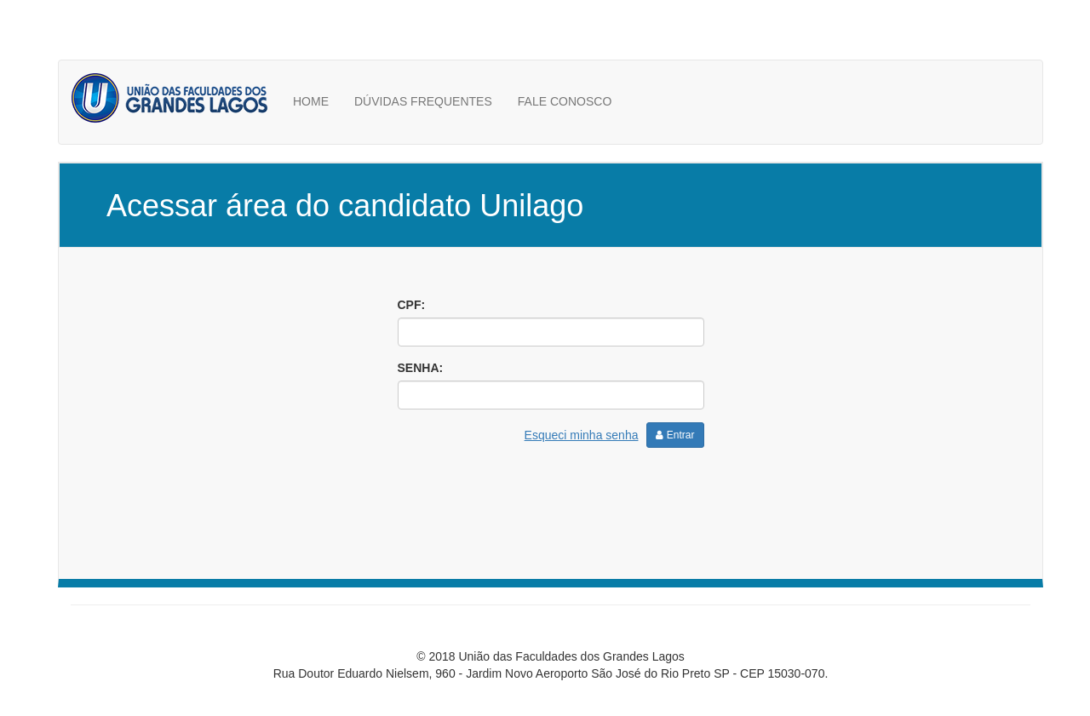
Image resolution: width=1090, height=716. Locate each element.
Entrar (675, 435)
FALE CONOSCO (564, 101)
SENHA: (421, 368)
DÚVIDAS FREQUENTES (423, 101)
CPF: (412, 305)
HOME (311, 101)
